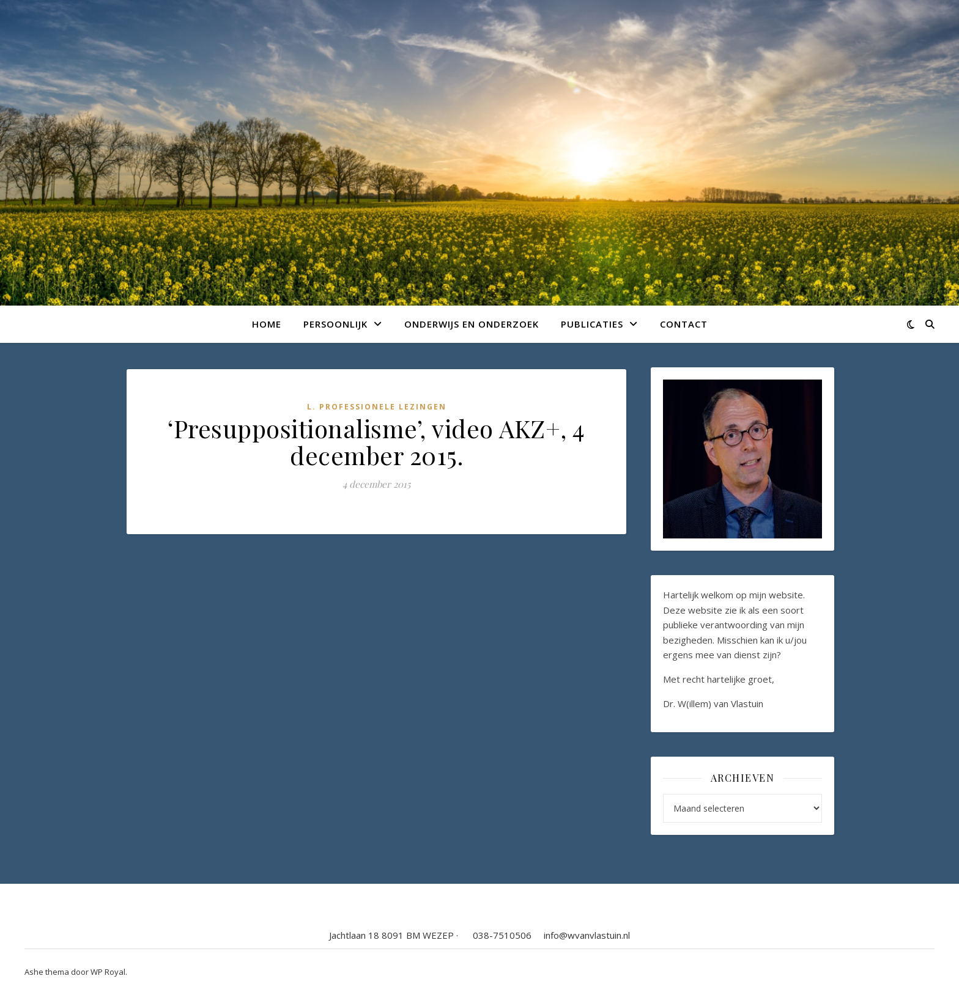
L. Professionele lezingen (376, 407)
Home (266, 324)
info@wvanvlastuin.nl (587, 935)
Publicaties (592, 324)
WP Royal (108, 971)
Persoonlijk (335, 324)
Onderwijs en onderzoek (471, 324)
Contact (684, 324)
